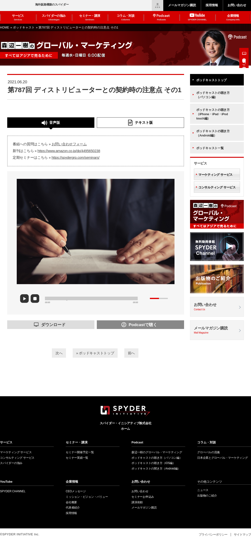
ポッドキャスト (24, 27)
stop (36, 299)
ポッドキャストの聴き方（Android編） (213, 133)
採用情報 (71, 513)
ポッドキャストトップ (211, 80)
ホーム (125, 428)
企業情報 (233, 17)
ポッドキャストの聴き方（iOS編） (153, 463)
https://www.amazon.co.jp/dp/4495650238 (69, 151)
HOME (5, 27)
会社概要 (71, 502)
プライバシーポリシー (213, 534)
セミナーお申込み (142, 496)
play (26, 298)
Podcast (137, 442)
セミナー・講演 (89, 17)
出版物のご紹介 (244, 60)
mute (145, 298)
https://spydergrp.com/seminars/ (75, 157)
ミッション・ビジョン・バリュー (87, 496)
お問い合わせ (217, 307)
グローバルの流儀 (208, 452)
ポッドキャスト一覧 (210, 148)
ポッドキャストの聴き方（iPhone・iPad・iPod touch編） (213, 114)
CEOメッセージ (76, 491)
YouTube (6, 481)
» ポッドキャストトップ (95, 353)
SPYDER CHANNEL (12, 491)
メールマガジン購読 (217, 330)
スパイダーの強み (53, 17)
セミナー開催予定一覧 (80, 452)
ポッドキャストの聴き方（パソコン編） (213, 95)
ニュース (202, 490)
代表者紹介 (73, 507)
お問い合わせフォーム (69, 144)
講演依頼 (137, 502)
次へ (53, 353)
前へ (136, 353)
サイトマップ (242, 534)
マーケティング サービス (215, 174)
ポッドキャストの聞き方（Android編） (155, 468)
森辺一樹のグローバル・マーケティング (156, 452)
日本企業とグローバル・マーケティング (222, 457)
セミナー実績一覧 (77, 457)
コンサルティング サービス (217, 187)
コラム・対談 (125, 17)
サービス (17, 17)
